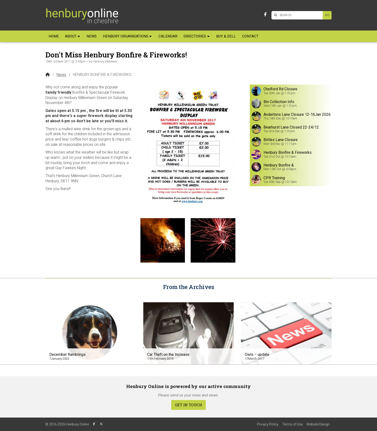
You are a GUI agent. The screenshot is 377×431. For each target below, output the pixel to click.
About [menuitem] (70, 36)
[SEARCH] (298, 15)
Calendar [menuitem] (167, 36)
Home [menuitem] (54, 36)
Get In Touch (188, 404)
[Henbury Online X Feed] (101, 424)
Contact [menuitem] (250, 36)
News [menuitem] (92, 36)
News (61, 74)
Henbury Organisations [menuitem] (125, 36)
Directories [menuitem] (194, 36)
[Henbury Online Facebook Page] (265, 14)
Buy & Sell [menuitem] (226, 36)
